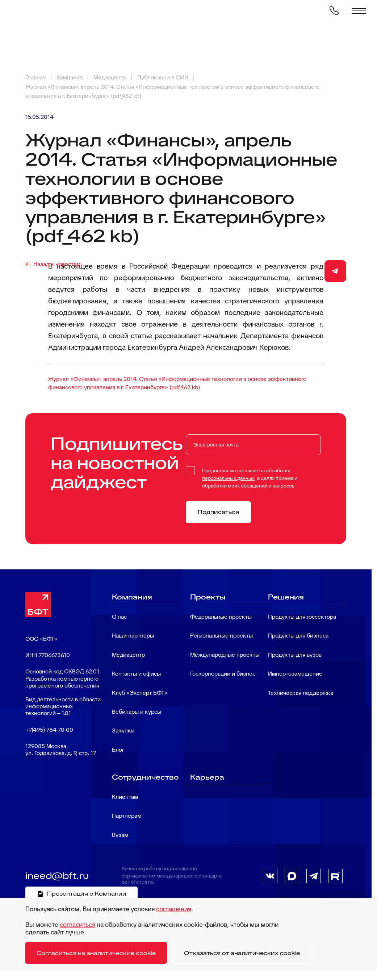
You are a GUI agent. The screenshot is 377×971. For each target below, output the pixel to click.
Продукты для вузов (295, 655)
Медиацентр (128, 655)
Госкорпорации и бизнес (222, 673)
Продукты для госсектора (302, 617)
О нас (119, 617)
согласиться (77, 924)
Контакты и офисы (136, 673)
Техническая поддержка (300, 693)
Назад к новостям (56, 264)
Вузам (120, 835)
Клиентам (125, 797)
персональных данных (228, 478)
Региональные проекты (221, 635)
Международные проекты (224, 655)
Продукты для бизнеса (298, 635)
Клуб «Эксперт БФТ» (139, 693)
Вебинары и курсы (136, 711)
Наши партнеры (133, 635)
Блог (118, 750)
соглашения (173, 909)
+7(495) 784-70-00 (49, 729)
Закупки (123, 730)
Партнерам (126, 815)
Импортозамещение (295, 673)
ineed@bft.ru (57, 876)
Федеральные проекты (221, 617)
